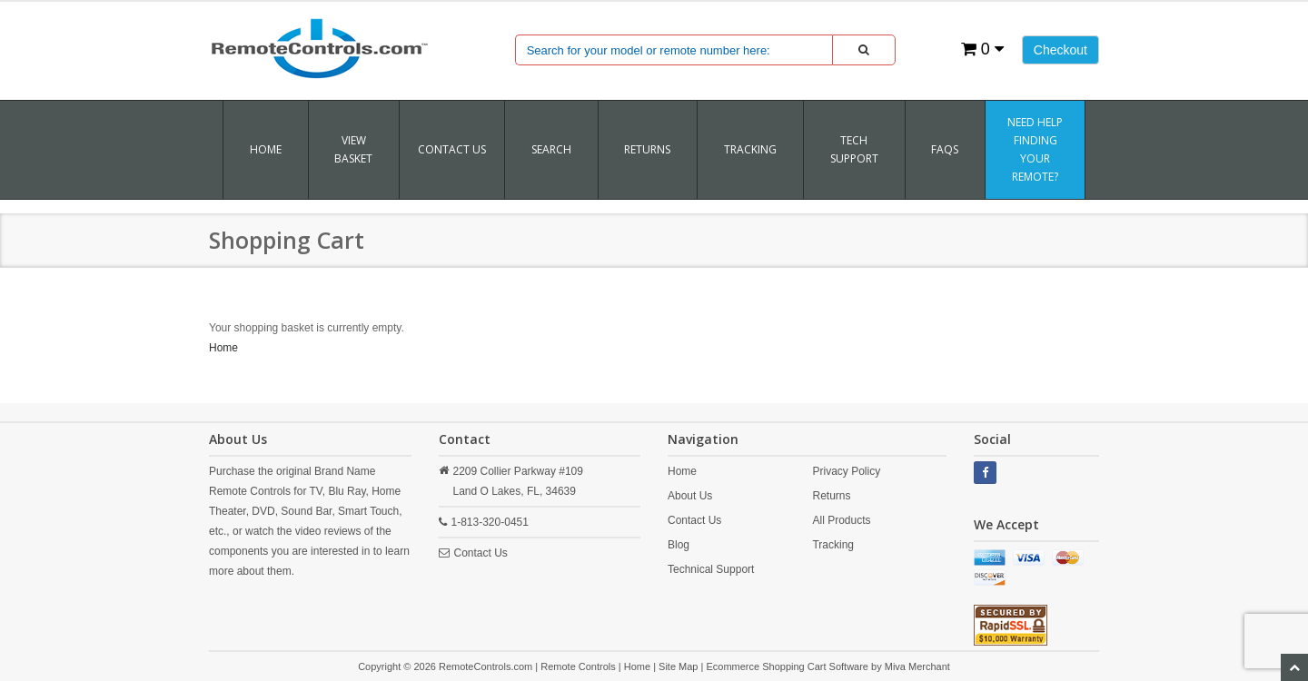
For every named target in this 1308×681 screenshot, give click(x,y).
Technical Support (711, 569)
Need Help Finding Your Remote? (1035, 149)
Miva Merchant (917, 666)
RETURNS (647, 149)
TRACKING (750, 149)
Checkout (1060, 50)
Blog (678, 544)
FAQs (944, 149)
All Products (841, 520)
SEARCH (551, 149)
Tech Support (854, 149)
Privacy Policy (846, 471)
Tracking (833, 544)
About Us (690, 495)
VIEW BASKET (353, 149)
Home (266, 149)
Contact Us (452, 149)
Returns (831, 495)
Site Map (678, 666)
